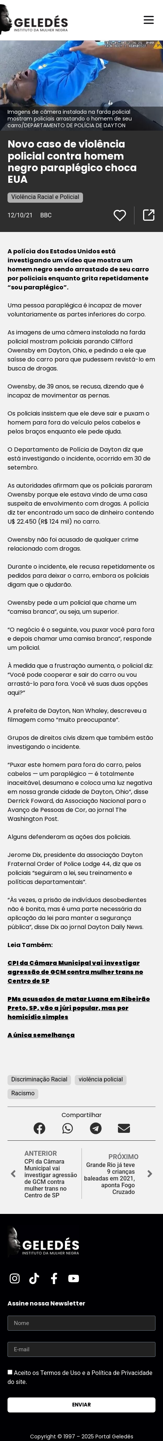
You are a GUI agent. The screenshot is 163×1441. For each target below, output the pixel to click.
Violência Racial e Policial (45, 196)
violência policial (100, 1079)
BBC (45, 215)
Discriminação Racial (39, 1079)
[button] (39, 1128)
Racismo (23, 1093)
